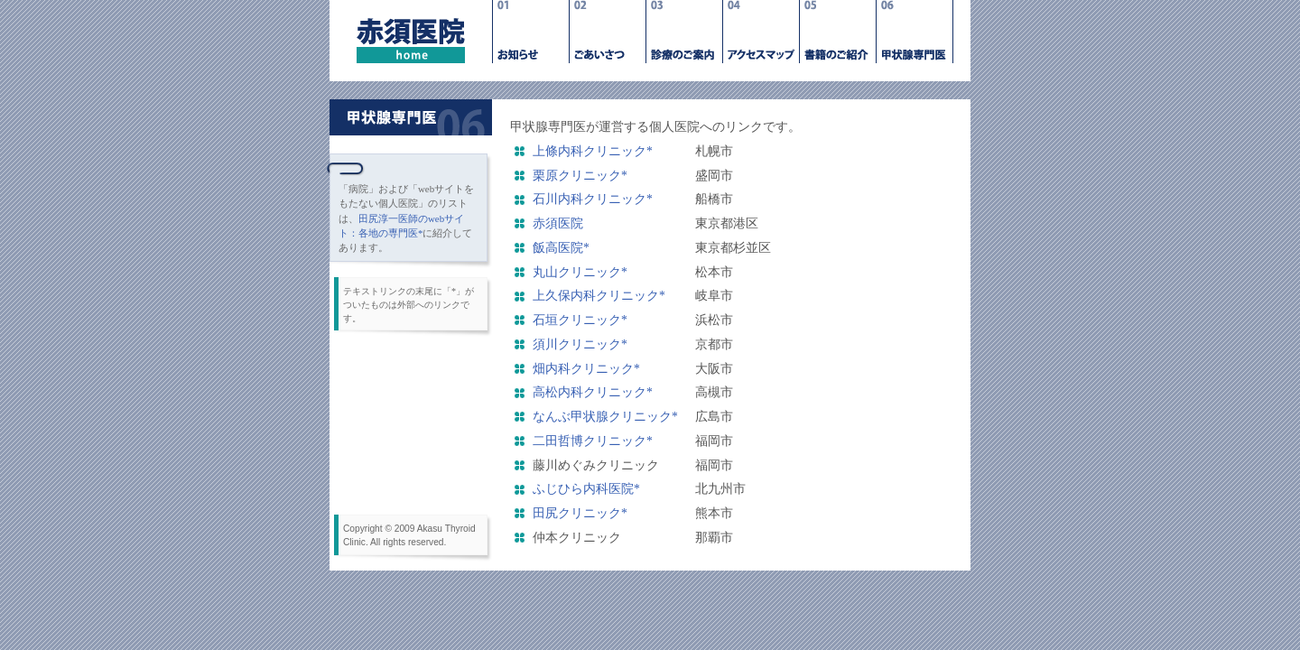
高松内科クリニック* (593, 392)
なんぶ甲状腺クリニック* (612, 416)
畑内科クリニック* (586, 369)
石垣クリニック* (580, 320)
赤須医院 (558, 223)
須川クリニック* (580, 344)
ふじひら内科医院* (586, 489)
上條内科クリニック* (593, 151)
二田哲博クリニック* (593, 441)
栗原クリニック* (580, 175)
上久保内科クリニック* (599, 295)
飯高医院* (561, 248)
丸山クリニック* (580, 272)
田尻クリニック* (580, 513)
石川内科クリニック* (593, 199)
